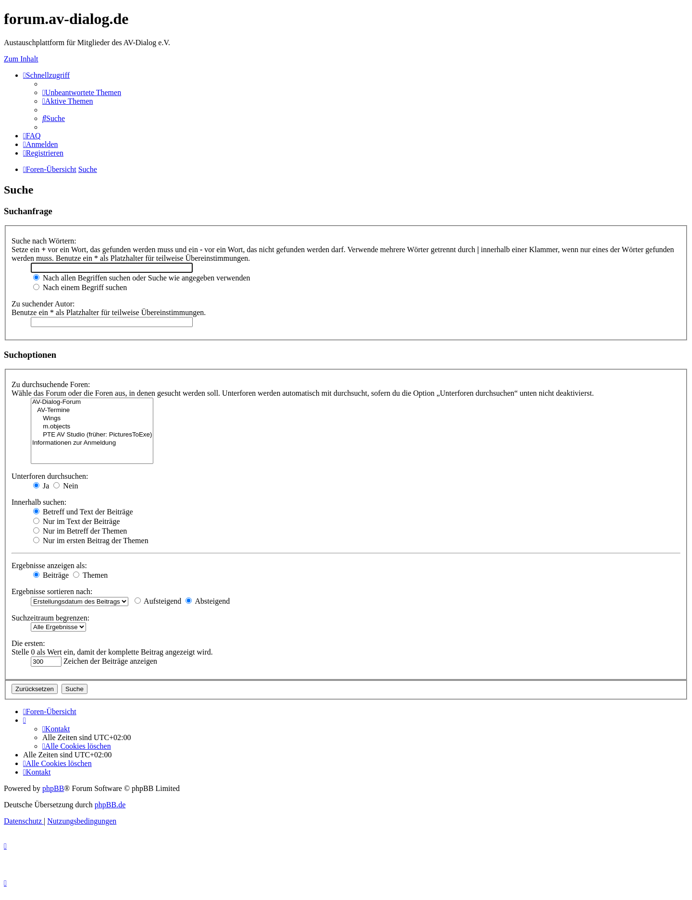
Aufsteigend (158, 601)
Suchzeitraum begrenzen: (50, 618)
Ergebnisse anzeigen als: (49, 565)
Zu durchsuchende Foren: (51, 384)
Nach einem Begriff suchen (80, 287)
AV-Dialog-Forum (92, 402)
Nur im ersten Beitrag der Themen (90, 540)
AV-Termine (92, 410)
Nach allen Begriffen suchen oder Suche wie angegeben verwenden (141, 278)
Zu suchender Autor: (43, 304)
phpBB (53, 788)
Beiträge (51, 575)
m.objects (92, 427)
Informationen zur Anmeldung (92, 443)
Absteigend (207, 601)
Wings (92, 418)
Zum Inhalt (21, 59)
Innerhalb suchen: (39, 502)
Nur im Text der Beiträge (76, 521)
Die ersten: (28, 643)
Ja (41, 486)
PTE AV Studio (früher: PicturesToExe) (92, 435)
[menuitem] (81, 92)
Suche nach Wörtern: (44, 241)
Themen (90, 575)
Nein (65, 486)
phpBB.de (110, 805)
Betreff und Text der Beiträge (83, 512)
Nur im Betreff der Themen (80, 531)
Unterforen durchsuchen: (50, 476)
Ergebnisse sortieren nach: (52, 591)
